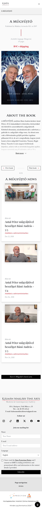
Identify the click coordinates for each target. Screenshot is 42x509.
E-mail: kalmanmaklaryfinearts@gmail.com (21, 411)
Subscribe (21, 472)
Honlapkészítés (9, 501)
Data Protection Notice (23, 460)
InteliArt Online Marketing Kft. (27, 501)
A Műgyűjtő (6, 11)
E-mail (3, 441)
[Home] (5, 4)
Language (4, 451)
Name (3, 432)
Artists (21, 486)
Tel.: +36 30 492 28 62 (21, 409)
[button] (7, 168)
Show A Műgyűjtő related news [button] (21, 377)
